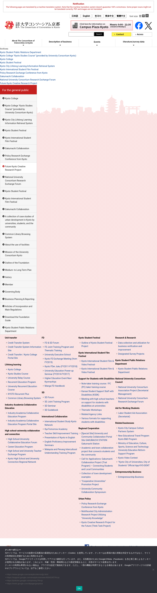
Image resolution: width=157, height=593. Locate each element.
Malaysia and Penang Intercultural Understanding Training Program (61, 451)
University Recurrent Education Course (22, 388)
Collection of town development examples (96, 475)
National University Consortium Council (130, 380)
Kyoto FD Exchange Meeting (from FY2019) (61, 360)
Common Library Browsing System (17, 236)
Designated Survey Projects (131, 354)
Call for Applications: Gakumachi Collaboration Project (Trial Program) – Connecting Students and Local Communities (97, 464)
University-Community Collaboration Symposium (93, 490)
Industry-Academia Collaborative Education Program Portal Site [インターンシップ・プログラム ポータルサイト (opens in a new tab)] (23, 422)
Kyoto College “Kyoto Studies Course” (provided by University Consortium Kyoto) (38, 55)
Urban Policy (84, 498)
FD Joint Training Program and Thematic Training (59, 349)
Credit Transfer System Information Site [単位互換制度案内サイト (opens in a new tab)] (24, 349)
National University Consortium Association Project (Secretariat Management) (133, 390)
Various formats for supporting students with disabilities (96, 420)
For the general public (15, 90)
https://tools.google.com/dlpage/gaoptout (25, 583)
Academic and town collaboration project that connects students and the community (98, 451)
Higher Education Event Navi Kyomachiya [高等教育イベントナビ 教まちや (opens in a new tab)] (58, 380)
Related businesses (124, 423)
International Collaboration (54, 416)
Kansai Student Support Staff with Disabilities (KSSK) (97, 393)
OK (79, 588)
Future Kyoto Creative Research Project (18, 83)
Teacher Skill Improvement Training (61, 433)
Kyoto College (6, 59)
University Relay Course (19, 378)
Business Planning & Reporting (19, 299)
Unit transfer (11, 338)
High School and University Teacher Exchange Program (24, 452)
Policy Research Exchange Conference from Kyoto (24, 73)
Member (9, 284)
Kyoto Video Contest (128, 458)
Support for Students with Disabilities (96, 378)
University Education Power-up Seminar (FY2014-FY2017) (59, 372)
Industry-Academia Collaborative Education (21, 406)
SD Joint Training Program (57, 401)
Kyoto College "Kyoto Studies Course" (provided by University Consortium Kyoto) (19, 109)
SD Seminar (50, 406)
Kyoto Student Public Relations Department (20, 52)
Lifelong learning (13, 364)
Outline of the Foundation (17, 263)
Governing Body (12, 292)
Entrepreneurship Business (128, 472)
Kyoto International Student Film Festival (19, 69)
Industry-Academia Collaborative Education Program (23, 415)
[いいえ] (153, 569)
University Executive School (58, 354)
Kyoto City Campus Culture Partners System (131, 430)
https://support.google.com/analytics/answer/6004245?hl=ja (33, 577)
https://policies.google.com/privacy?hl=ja (25, 580)
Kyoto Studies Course (18, 374)
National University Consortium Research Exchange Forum (28, 79)
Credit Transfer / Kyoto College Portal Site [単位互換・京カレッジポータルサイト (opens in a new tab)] (22, 356)
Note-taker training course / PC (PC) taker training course (96, 385)
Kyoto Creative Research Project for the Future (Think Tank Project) (98, 524)
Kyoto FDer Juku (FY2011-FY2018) (61, 366)
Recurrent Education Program (22, 382)
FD (43, 338)
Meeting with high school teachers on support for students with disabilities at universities (97, 402)
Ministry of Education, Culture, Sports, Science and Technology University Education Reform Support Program (133, 448)
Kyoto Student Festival (10, 62)
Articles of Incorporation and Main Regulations (18, 308)
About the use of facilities (17, 244)
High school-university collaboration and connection (22, 432)
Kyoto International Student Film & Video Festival (97, 370)
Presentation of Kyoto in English (60, 437)
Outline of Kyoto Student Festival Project (96, 344)
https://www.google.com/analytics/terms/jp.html (27, 574)
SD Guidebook (51, 410)
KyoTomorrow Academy (56, 429)
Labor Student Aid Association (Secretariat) (132, 415)
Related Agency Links (91, 414)
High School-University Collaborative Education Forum (22, 441)
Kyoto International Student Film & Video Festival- (97, 363)
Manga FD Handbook (55, 386)
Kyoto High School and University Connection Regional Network (23, 460)
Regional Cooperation (88, 428)
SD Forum (49, 397)
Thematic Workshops (91, 410)
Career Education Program (20, 447)
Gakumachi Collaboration (12, 76)
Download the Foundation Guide (17, 319)
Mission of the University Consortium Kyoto (17, 254)
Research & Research (125, 338)
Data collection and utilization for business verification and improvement (134, 346)
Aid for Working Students (127, 408)
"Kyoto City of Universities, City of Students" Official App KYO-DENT (134, 464)
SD (43, 392)
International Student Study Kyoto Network (61, 423)
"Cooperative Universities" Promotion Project (93, 483)
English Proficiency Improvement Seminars (60, 443)
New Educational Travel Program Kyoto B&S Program (133, 437)
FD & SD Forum (52, 343)
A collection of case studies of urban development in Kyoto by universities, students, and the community (19, 221)
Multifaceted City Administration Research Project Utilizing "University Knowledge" (96, 514)
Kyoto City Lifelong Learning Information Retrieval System (27, 66)
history (8, 277)
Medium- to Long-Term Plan (18, 270)
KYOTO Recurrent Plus (18, 394)
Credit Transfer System (19, 343)
